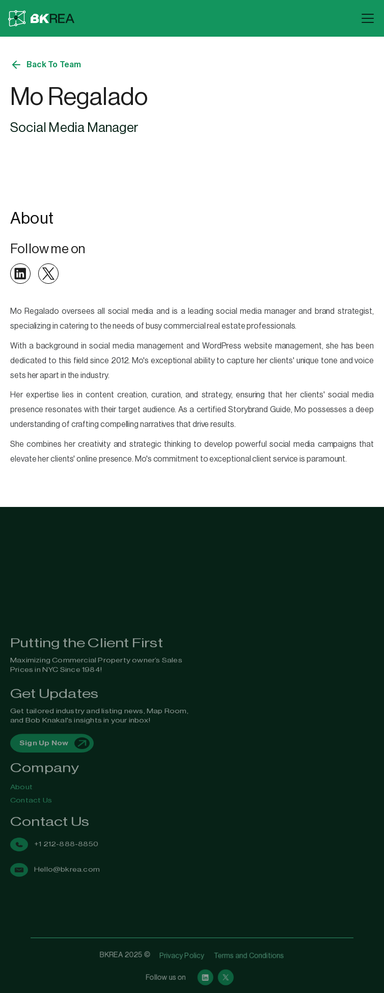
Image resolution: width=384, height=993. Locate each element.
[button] (365, 18)
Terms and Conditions (247, 955)
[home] (181, 18)
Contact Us (31, 793)
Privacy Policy (182, 955)
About (21, 782)
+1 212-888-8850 (66, 829)
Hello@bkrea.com (67, 850)
